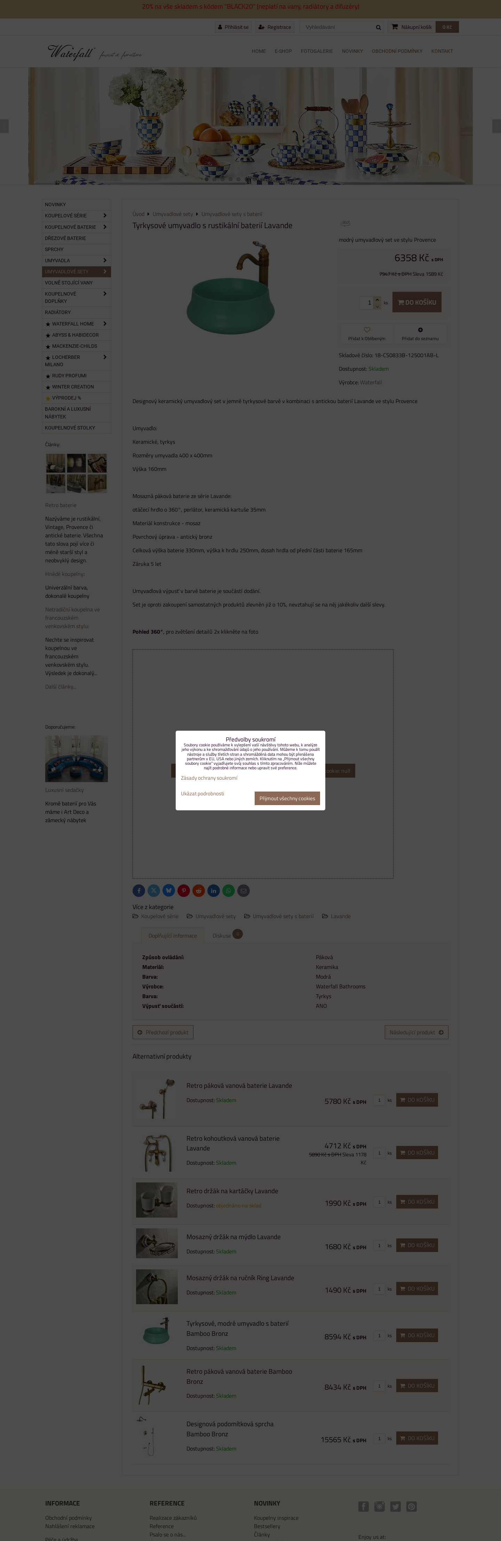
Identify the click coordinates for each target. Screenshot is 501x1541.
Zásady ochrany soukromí (209, 778)
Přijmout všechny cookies (287, 798)
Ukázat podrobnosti (202, 794)
